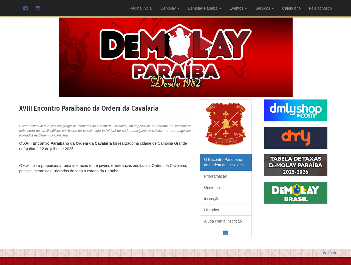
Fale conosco (320, 8)
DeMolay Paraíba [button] (204, 8)
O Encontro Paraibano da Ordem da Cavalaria (224, 141)
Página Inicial (140, 8)
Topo (329, 232)
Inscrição (211, 178)
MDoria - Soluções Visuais (189, 254)
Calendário (291, 8)
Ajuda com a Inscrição (223, 200)
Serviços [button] (264, 8)
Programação (215, 155)
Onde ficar (213, 166)
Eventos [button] (238, 8)
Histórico (211, 189)
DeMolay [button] (170, 8)
